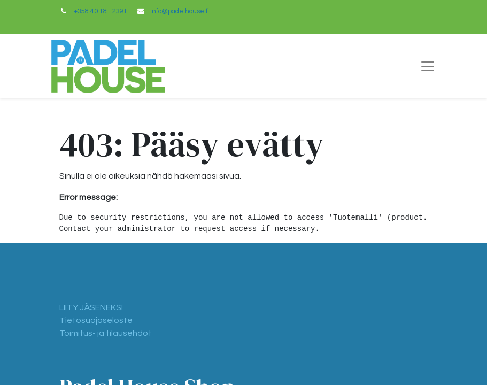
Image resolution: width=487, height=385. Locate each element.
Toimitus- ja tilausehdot (105, 333)
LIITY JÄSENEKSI (91, 307)
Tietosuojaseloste (96, 320)
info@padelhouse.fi (179, 11)
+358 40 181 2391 (100, 11)
